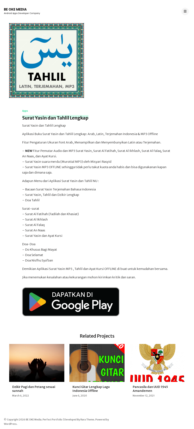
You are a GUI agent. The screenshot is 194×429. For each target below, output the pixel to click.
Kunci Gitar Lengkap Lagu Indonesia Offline (91, 389)
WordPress (10, 423)
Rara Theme (87, 419)
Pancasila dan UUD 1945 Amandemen (150, 389)
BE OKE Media (15, 9)
